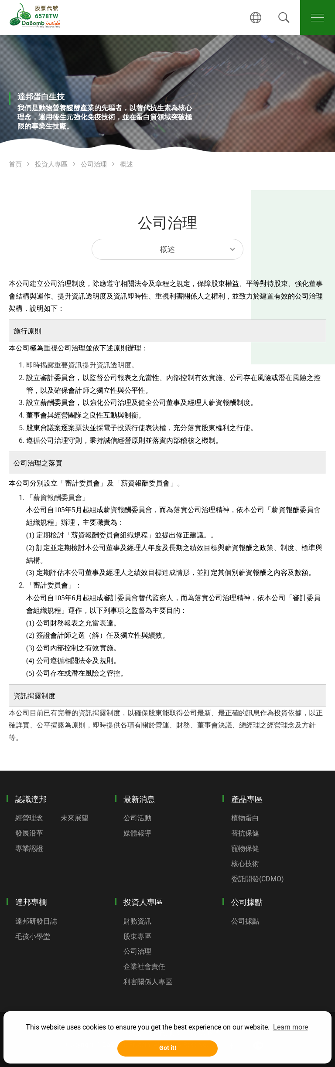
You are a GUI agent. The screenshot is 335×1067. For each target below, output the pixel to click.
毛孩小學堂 (32, 936)
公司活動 (137, 818)
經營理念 (29, 818)
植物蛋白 (245, 818)
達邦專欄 (31, 902)
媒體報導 (137, 833)
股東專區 (137, 936)
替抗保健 (245, 833)
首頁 (15, 164)
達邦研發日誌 (36, 921)
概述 (126, 164)
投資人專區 (51, 164)
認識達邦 (31, 799)
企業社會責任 (144, 966)
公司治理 (94, 164)
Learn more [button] (290, 1027)
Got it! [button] (167, 1048)
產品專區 (247, 799)
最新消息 (139, 799)
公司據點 (247, 902)
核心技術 (245, 864)
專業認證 (29, 848)
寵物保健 (245, 848)
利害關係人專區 (147, 982)
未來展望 (75, 818)
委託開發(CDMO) (257, 879)
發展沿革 (29, 833)
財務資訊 (137, 921)
